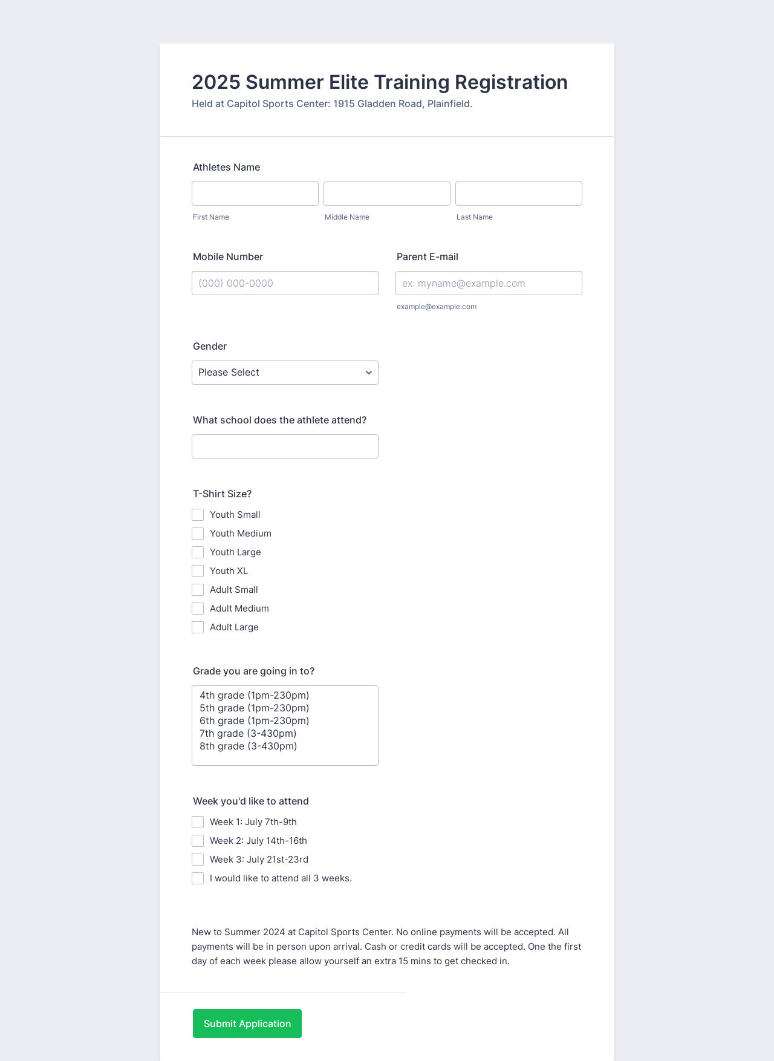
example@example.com (436, 306)
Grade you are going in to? (253, 671)
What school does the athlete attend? (279, 420)
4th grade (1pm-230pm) (285, 695)
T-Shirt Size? (222, 494)
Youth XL (229, 570)
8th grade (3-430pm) (285, 746)
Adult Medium (239, 608)
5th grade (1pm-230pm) (285, 708)
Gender (210, 346)
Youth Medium (241, 533)
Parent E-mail (427, 256)
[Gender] (285, 373)
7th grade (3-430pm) (285, 733)
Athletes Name (226, 167)
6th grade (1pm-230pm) (285, 720)
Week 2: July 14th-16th (258, 840)
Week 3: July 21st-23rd (259, 859)
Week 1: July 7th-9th (253, 822)
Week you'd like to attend (251, 801)
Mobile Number (228, 256)
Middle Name (347, 216)
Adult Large (234, 627)
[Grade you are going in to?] (285, 725)
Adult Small (234, 589)
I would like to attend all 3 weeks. (281, 878)
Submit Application (247, 1023)
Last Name (475, 216)
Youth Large (235, 552)
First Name (211, 216)
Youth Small (235, 514)
